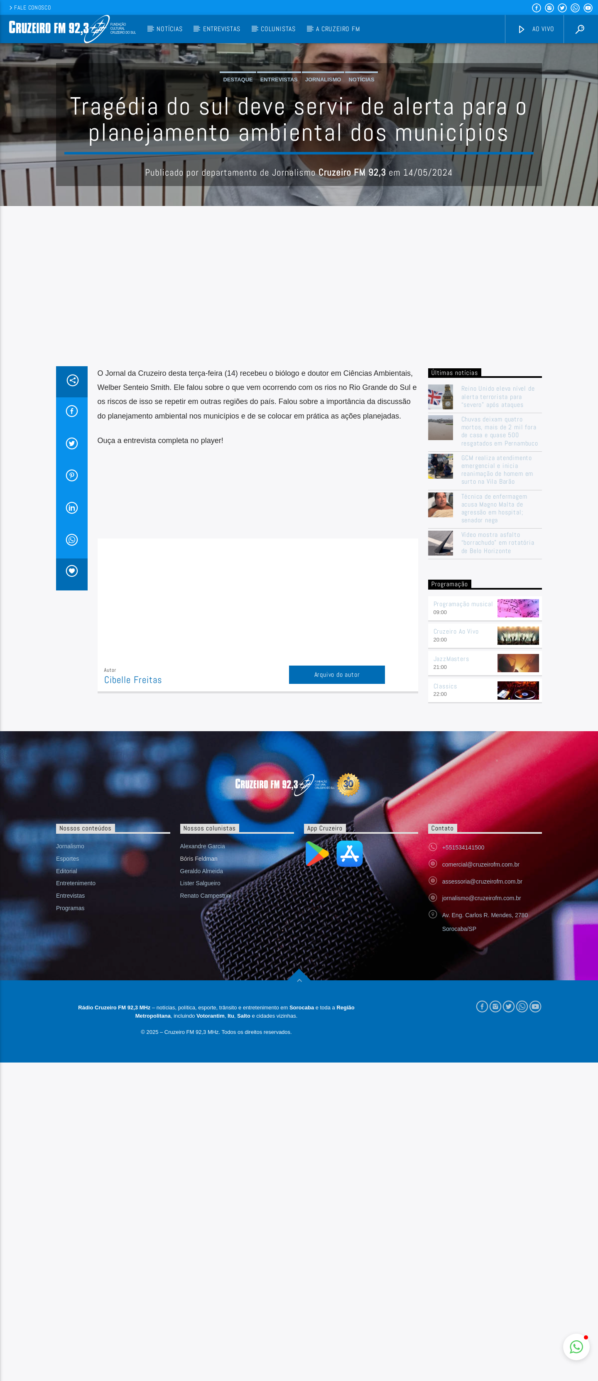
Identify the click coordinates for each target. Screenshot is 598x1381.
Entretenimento (76, 1051)
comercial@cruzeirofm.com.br (481, 1032)
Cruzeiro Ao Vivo (456, 799)
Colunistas (278, 28)
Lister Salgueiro (200, 1051)
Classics (445, 854)
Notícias (169, 28)
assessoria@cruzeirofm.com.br (482, 1049)
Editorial (66, 1039)
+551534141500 (463, 1015)
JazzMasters (451, 826)
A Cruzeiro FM (338, 28)
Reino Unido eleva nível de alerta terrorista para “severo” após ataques (498, 564)
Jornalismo (323, 163)
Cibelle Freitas (133, 848)
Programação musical (463, 771)
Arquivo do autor (337, 842)
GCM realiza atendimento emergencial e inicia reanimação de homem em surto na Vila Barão (497, 638)
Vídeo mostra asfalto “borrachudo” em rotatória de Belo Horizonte (497, 710)
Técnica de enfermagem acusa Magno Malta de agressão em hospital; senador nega (494, 676)
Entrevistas (221, 28)
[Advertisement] (299, 472)
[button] (576, 1347)
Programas (70, 1075)
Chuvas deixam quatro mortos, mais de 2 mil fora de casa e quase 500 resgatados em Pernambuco (499, 599)
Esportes (67, 1026)
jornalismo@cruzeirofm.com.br (481, 1066)
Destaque (237, 163)
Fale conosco (29, 7)
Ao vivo (535, 29)
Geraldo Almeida (201, 1039)
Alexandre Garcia (202, 1014)
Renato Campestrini (206, 1063)
